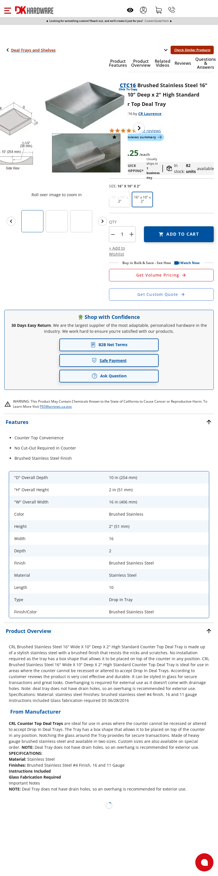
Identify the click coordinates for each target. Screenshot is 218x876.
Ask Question (109, 376)
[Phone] (171, 10)
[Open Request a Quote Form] (161, 275)
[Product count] (122, 234)
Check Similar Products (192, 50)
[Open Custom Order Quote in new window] (161, 294)
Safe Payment (109, 360)
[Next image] (139, 128)
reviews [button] (150, 130)
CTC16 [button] (128, 85)
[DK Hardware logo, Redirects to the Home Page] (34, 10)
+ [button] (131, 234)
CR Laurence (150, 113)
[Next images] (102, 221)
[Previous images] (11, 221)
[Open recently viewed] (130, 10)
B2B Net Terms (109, 344)
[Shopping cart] (158, 10)
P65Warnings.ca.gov (56, 406)
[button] (7, 10)
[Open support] (204, 862)
